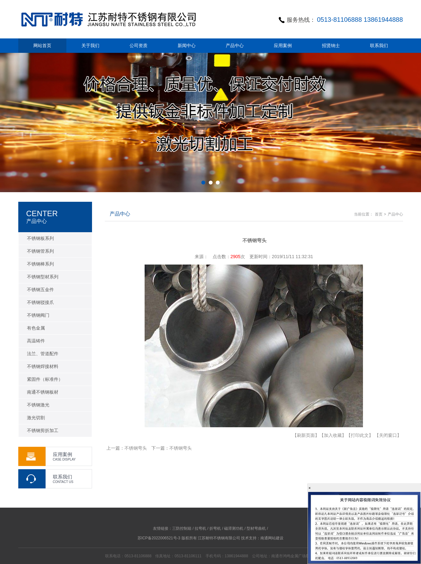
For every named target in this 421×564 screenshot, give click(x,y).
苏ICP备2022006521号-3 (159, 538)
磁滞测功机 (233, 528)
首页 (379, 214)
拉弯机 (200, 528)
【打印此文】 (359, 435)
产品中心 (395, 214)
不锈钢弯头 (135, 448)
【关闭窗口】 (388, 435)
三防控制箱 (181, 528)
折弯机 (215, 528)
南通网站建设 (271, 538)
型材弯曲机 (256, 528)
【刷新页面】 (305, 435)
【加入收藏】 (332, 435)
